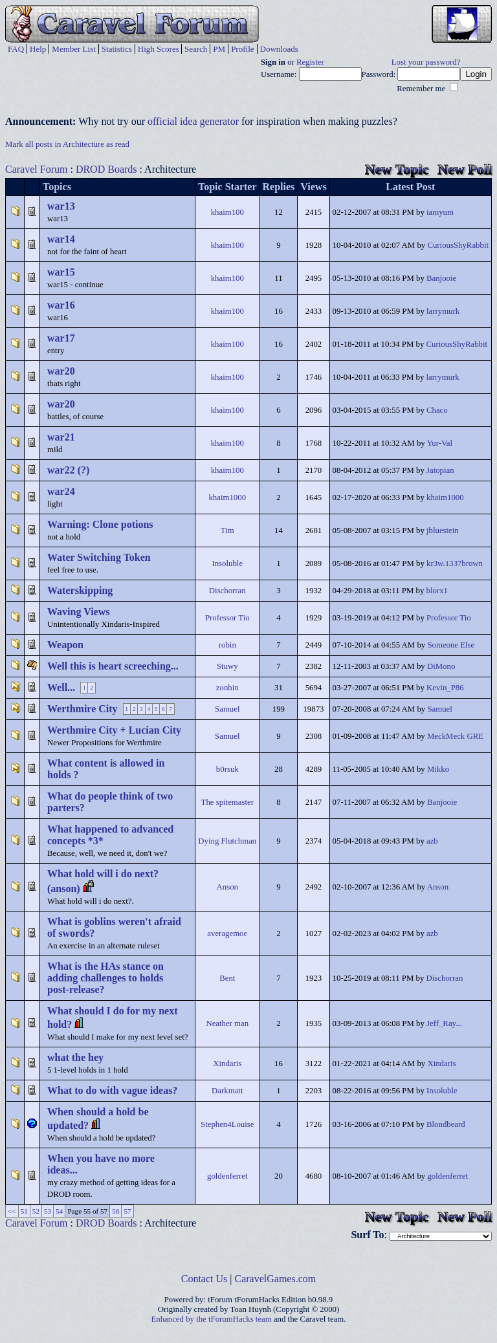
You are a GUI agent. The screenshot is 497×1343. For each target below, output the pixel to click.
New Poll (464, 169)
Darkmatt (227, 1090)
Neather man (227, 1023)
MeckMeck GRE (455, 736)
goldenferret (227, 1176)
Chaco (437, 410)
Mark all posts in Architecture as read (67, 144)
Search (195, 49)
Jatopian (440, 470)
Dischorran (227, 590)
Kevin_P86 (445, 687)
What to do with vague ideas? (112, 1090)
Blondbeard (445, 1124)
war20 (61, 371)
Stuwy (227, 666)
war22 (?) (68, 469)
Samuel (227, 709)
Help (38, 49)
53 (47, 1211)
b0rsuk (227, 769)
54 (59, 1211)
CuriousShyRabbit (458, 245)
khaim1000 (227, 497)
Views (313, 186)
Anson (227, 886)
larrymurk (442, 311)
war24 (61, 491)
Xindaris (227, 1063)
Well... (61, 687)
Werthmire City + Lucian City (114, 730)
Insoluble (227, 563)
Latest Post (410, 186)
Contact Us (204, 1278)
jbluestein (442, 530)
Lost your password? (426, 62)
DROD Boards (106, 169)
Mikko (438, 769)
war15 (61, 272)
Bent (227, 978)
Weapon (65, 644)
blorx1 (437, 590)
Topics (57, 186)
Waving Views (78, 611)
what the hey (75, 1057)
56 (115, 1211)
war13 (61, 206)
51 (24, 1211)
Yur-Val (439, 443)
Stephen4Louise (227, 1124)
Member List (74, 49)
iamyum (440, 212)
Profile (242, 49)
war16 (61, 305)
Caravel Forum (36, 169)
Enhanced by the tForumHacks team (211, 1319)
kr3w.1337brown (454, 563)
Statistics (117, 49)
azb (432, 841)
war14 (61, 239)
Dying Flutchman (227, 841)
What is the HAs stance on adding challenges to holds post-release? (105, 978)
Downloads (279, 49)
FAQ (16, 49)
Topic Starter (227, 186)
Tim (227, 530)
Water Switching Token (99, 557)
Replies (279, 186)
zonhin (227, 687)
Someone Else (450, 645)
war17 (61, 338)
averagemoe (227, 933)
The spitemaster (227, 802)
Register (310, 62)
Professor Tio (227, 617)
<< (12, 1211)
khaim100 (227, 212)
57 (127, 1211)
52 (35, 1211)
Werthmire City (82, 708)
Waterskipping (80, 590)
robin (227, 645)
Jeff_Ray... (444, 1023)
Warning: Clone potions (100, 524)
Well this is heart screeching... (113, 666)
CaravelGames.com (275, 1278)
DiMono (441, 666)
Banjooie (441, 278)
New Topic (396, 169)
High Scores (158, 49)
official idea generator (193, 121)
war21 (61, 436)
